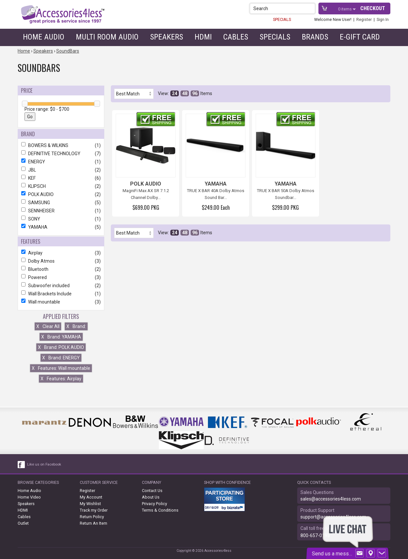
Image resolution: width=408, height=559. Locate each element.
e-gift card (360, 36)
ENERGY (61, 161)
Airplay (61, 253)
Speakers (166, 36)
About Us (151, 497)
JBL (61, 170)
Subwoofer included (61, 285)
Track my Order (94, 510)
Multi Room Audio (107, 36)
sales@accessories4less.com (330, 498)
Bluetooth (61, 269)
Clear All (48, 326)
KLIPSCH (61, 186)
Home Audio (43, 36)
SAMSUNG (61, 202)
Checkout (372, 8)
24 (174, 93)
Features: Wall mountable (61, 368)
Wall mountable (61, 302)
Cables (235, 36)
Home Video (29, 497)
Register (364, 19)
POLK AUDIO (61, 194)
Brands (315, 36)
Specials (275, 36)
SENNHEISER (61, 210)
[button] (311, 8)
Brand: (76, 326)
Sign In (383, 19)
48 (184, 93)
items (345, 9)
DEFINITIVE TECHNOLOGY (61, 153)
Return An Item (93, 523)
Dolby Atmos (61, 261)
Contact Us (152, 490)
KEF (61, 178)
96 (194, 93)
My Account (91, 497)
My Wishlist (90, 503)
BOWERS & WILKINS (61, 145)
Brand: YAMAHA (61, 336)
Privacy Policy (154, 503)
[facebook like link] (22, 465)
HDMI (203, 36)
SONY (61, 219)
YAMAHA (61, 227)
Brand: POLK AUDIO (61, 347)
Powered (61, 277)
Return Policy (92, 516)
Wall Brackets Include (61, 293)
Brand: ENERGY (61, 357)
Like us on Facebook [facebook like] (44, 464)
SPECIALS (282, 19)
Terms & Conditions (160, 510)
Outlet (23, 523)
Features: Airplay (61, 378)
